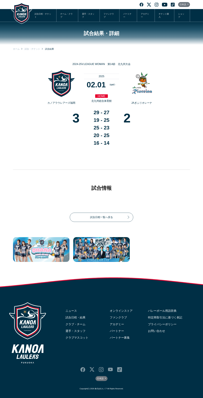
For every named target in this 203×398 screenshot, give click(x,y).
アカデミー (145, 15)
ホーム (16, 49)
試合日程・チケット (43, 15)
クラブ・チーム (75, 324)
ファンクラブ (109, 15)
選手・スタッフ (88, 15)
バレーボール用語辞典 (162, 310)
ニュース (71, 310)
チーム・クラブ (66, 15)
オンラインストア (121, 310)
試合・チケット (32, 49)
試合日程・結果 (75, 317)
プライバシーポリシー (162, 324)
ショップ (181, 15)
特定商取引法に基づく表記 (165, 317)
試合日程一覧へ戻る (101, 217)
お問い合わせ (156, 331)
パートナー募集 (120, 337)
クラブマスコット (76, 337)
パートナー (127, 15)
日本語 (183, 4)
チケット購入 (164, 15)
